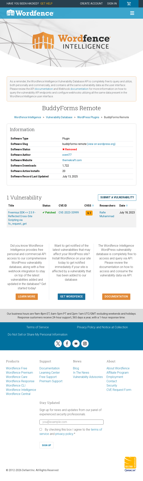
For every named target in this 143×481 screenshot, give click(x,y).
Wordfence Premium (19, 372)
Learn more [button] (26, 296)
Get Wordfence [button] (71, 296)
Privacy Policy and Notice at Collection (102, 327)
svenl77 (67, 154)
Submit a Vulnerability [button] (117, 197)
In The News (81, 372)
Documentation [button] (116, 296)
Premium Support (50, 381)
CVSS (89, 205)
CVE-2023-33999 (69, 212)
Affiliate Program (118, 372)
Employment (115, 377)
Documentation (49, 368)
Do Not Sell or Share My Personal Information (37, 334)
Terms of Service (37, 327)
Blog (76, 368)
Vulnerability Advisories (88, 377)
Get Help (46, 3)
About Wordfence (118, 368)
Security (112, 385)
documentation (44, 88)
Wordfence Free (16, 368)
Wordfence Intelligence (21, 390)
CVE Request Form (119, 390)
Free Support (48, 377)
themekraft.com (72, 160)
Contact (112, 381)
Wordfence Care (16, 377)
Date (123, 205)
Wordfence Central (18, 394)
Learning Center (49, 372)
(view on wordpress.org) (101, 143)
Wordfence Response (20, 381)
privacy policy (64, 434)
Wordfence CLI (16, 385)
